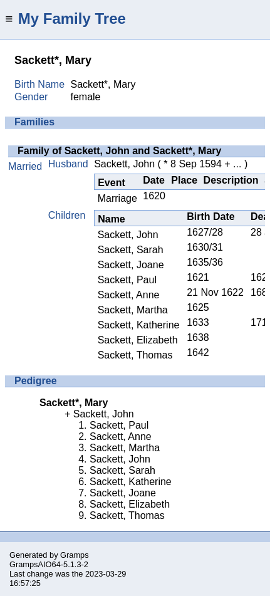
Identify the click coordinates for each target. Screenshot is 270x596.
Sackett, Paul (127, 279)
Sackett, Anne (129, 295)
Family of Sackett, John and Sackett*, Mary (119, 150)
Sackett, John (124, 164)
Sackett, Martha (133, 310)
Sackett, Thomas (135, 355)
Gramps (74, 555)
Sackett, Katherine (139, 325)
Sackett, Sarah (131, 249)
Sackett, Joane (131, 264)
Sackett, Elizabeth (138, 340)
